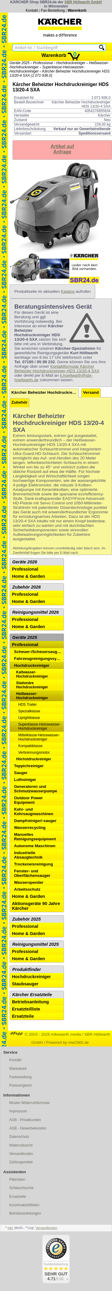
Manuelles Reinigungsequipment (35, 836)
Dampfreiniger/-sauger (35, 820)
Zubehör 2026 (26, 587)
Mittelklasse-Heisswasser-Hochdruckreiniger (39, 737)
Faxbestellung (20, 1077)
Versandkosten (21, 1154)
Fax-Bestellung (53, 10)
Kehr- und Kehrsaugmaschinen (33, 811)
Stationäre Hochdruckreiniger (32, 685)
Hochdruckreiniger (70, 63)
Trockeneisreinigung (33, 864)
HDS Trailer (27, 704)
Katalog (68, 291)
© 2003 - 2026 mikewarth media (45, 1034)
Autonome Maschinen (34, 846)
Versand (91, 392)
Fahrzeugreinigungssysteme (39, 658)
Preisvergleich (20, 1085)
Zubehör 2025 (26, 919)
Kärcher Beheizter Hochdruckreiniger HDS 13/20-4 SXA (45, 392)
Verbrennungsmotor (34, 752)
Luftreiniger (25, 779)
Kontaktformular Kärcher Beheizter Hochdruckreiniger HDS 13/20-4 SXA (56, 368)
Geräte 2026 (24, 561)
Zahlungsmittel (21, 1162)
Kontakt (32, 10)
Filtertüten (17, 1179)
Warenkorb (77, 10)
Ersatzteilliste (26, 1009)
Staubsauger (25, 983)
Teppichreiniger (29, 766)
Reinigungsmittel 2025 (35, 944)
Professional (43, 63)
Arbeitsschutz (27, 889)
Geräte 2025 (20, 63)
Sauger (20, 772)
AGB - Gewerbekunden (27, 1128)
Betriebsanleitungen (25, 1213)
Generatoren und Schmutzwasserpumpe (35, 788)
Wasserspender (29, 882)
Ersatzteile (23, 1016)
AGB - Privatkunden (25, 1120)
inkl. (10, 1228)
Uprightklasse (29, 718)
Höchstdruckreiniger (33, 759)
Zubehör (19, 402)
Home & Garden (28, 576)
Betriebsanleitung (30, 1001)
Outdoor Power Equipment (28, 800)
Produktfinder (26, 969)
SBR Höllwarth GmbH (83, 2)
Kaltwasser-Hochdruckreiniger (32, 674)
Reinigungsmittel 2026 (35, 612)
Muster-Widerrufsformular (29, 1103)
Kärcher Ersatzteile (32, 994)
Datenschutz (19, 1137)
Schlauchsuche (21, 1188)
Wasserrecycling (29, 827)
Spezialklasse (29, 711)
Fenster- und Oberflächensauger (32, 873)
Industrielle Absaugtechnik (28, 854)
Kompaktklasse (30, 746)
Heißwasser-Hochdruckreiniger (32, 696)
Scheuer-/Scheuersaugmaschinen (39, 651)
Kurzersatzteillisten (24, 1205)
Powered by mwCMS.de (67, 1042)
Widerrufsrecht (21, 1145)
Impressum (18, 1111)
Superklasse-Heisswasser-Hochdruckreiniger (39, 726)
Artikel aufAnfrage (62, 149)
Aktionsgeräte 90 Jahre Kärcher (36, 906)
